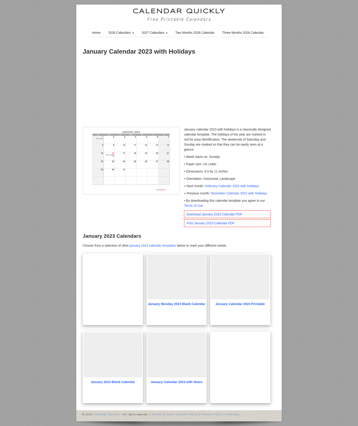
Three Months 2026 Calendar (243, 32)
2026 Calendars (121, 32)
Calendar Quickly (179, 11)
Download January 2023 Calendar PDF (214, 214)
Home (96, 32)
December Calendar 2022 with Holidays (239, 193)
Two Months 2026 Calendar (194, 32)
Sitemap (233, 414)
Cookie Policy (187, 414)
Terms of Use (193, 205)
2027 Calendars (155, 32)
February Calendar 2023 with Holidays (232, 186)
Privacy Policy (212, 414)
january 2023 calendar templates (153, 245)
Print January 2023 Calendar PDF (210, 223)
